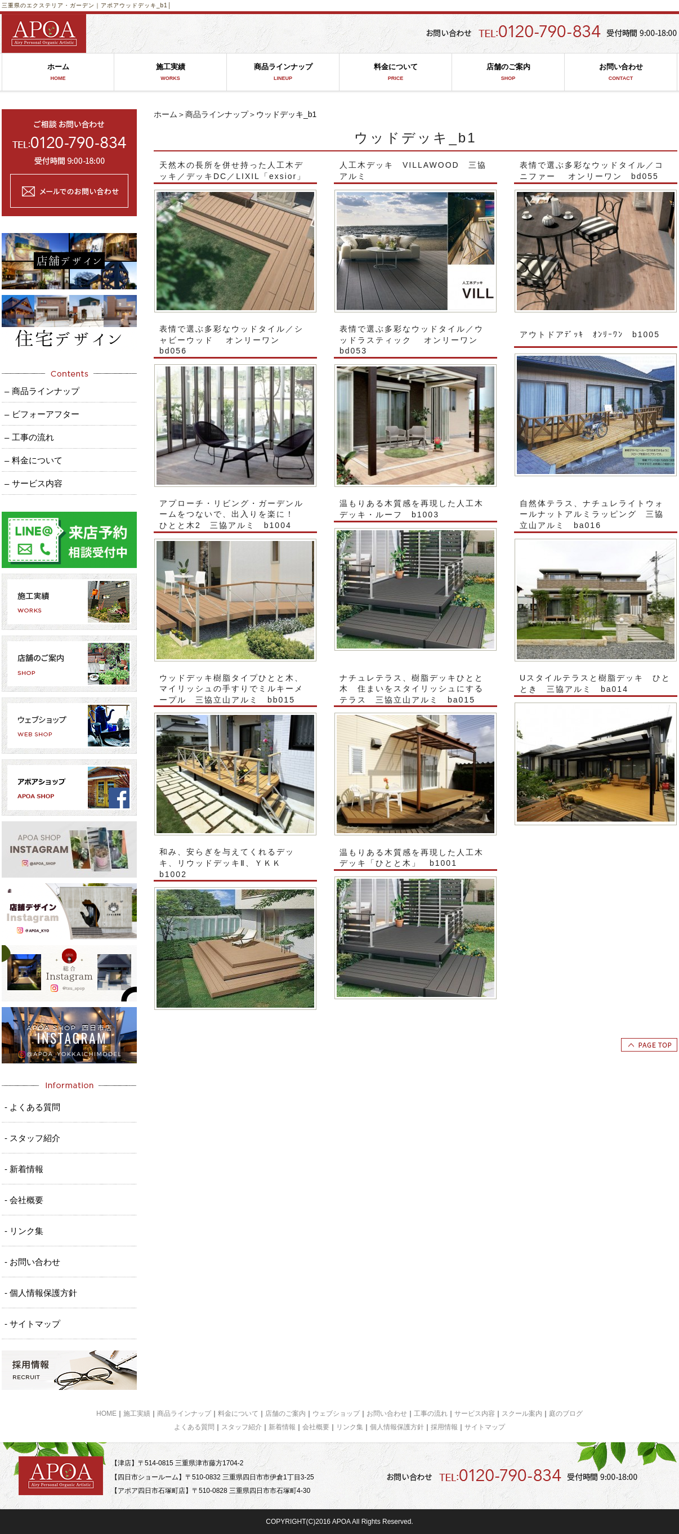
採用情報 (444, 1427)
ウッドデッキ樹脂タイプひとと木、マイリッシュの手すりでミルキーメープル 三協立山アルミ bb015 (231, 688)
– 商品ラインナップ (42, 391)
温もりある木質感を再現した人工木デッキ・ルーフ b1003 (412, 509)
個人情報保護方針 (397, 1427)
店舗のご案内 (508, 72)
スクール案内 (522, 1413)
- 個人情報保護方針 (41, 1293)
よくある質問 (194, 1427)
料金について (396, 72)
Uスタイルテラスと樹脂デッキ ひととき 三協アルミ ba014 (595, 683)
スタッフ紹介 (241, 1427)
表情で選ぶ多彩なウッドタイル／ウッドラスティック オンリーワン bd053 (413, 339)
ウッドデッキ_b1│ (145, 5)
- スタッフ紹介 (32, 1138)
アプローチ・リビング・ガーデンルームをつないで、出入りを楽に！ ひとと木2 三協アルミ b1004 (231, 514)
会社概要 (315, 1427)
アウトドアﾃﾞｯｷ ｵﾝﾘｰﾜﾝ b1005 (590, 334)
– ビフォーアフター (42, 414)
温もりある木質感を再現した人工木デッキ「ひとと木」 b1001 (412, 858)
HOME (106, 1413)
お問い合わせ (621, 72)
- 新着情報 (24, 1169)
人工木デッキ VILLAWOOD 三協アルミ (413, 170)
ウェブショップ (336, 1413)
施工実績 (170, 72)
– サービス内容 (33, 483)
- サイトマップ (32, 1324)
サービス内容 (474, 1413)
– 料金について (33, 460)
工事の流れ (431, 1413)
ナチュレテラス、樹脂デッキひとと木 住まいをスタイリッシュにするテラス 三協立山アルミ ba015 (412, 688)
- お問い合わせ (32, 1262)
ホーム (58, 72)
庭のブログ (566, 1413)
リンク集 (349, 1427)
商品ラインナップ (283, 72)
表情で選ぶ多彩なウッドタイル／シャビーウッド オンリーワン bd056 (231, 339)
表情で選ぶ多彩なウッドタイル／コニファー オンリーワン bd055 (592, 170)
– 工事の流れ (29, 437)
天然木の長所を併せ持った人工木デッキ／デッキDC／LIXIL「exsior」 (232, 170)
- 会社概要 (24, 1200)
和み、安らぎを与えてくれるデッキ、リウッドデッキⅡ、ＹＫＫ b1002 (226, 862)
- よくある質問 (32, 1107)
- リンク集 (24, 1231)
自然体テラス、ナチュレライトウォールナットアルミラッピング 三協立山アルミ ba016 (592, 514)
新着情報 (282, 1427)
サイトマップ (484, 1427)
